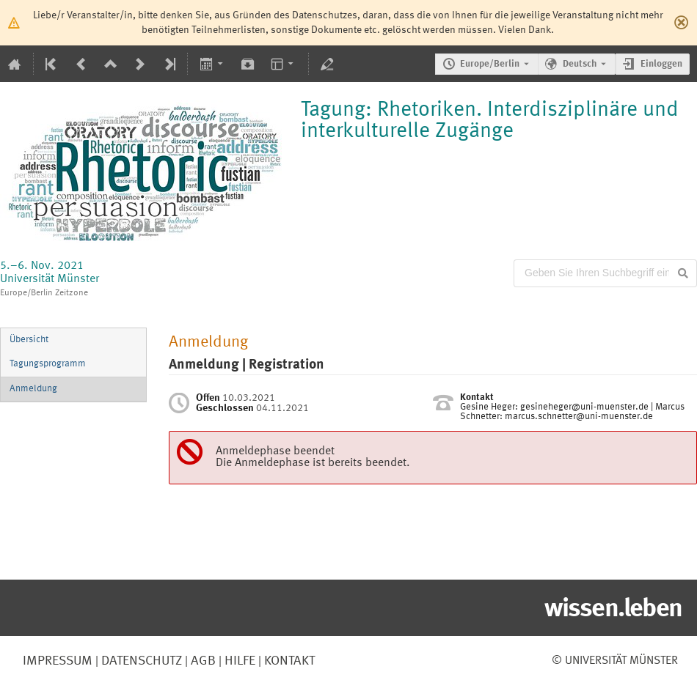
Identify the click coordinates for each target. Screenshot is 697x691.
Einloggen (661, 64)
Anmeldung (33, 388)
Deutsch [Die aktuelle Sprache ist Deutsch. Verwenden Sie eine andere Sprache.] (579, 64)
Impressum (57, 661)
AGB (202, 661)
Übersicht (29, 339)
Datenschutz (140, 661)
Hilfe (238, 661)
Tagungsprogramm (48, 364)
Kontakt (289, 661)
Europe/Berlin (489, 64)
